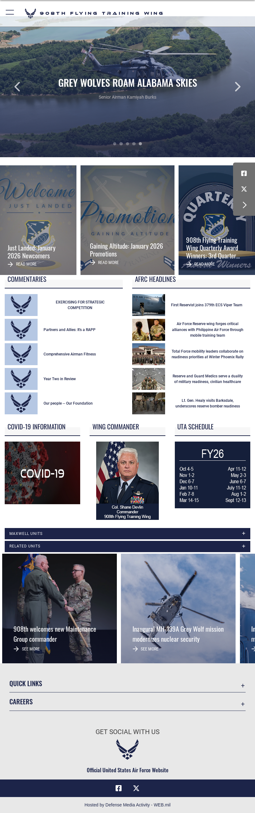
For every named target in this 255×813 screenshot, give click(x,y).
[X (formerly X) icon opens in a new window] (244, 189)
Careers (21, 701)
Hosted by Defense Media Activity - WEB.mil (128, 804)
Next (229, 86)
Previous (25, 86)
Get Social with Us (127, 732)
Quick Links (25, 683)
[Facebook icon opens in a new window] (244, 173)
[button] (10, 13)
